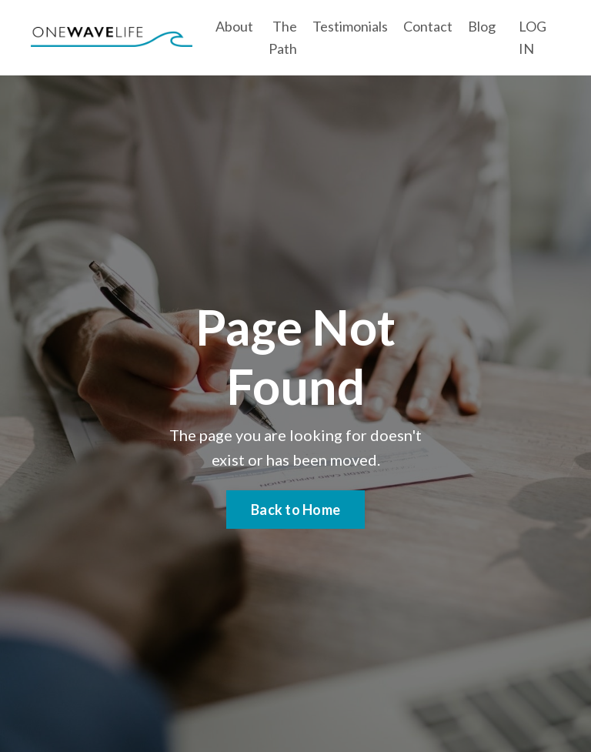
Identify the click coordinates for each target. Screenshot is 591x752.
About (234, 26)
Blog (482, 26)
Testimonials (350, 26)
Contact (427, 26)
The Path (283, 37)
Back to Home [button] (295, 509)
